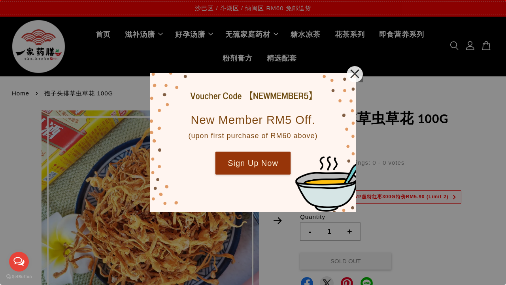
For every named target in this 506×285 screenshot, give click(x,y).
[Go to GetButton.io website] (19, 276)
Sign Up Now (253, 163)
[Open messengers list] (19, 262)
